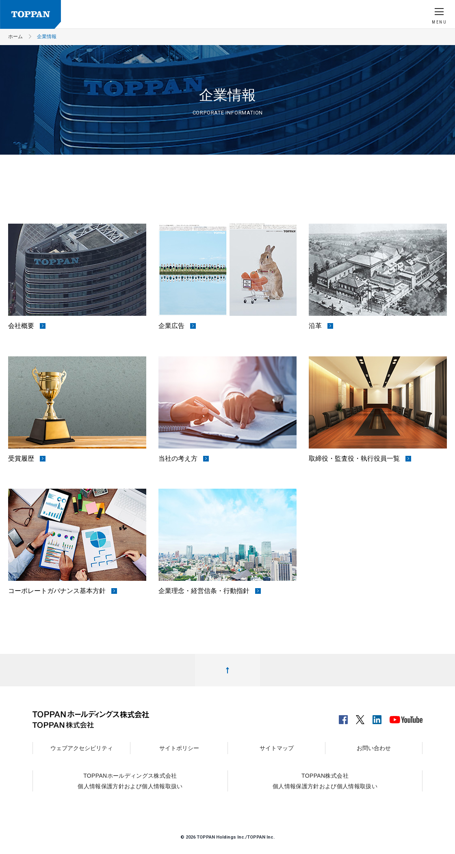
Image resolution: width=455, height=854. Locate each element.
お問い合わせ (374, 748)
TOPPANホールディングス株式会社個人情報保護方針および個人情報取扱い (130, 780)
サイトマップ (277, 748)
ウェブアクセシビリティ (81, 748)
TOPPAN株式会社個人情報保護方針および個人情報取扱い (325, 780)
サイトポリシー (179, 748)
